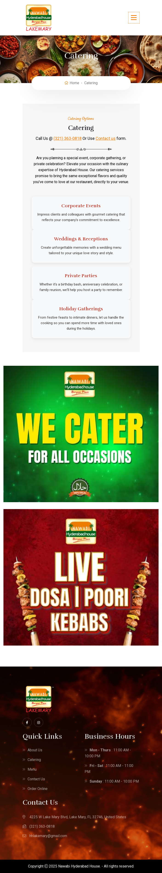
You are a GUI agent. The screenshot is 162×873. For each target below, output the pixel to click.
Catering (34, 760)
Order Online (38, 789)
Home (71, 83)
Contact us (106, 138)
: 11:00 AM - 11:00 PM (109, 769)
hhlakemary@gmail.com (48, 836)
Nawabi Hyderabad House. (79, 866)
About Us (35, 750)
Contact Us (36, 779)
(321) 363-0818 (68, 138)
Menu (32, 769)
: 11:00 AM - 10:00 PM (108, 753)
